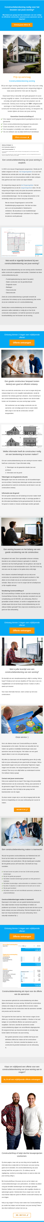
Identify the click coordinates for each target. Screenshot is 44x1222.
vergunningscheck (26, 188)
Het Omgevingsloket (25, 171)
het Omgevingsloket (27, 185)
